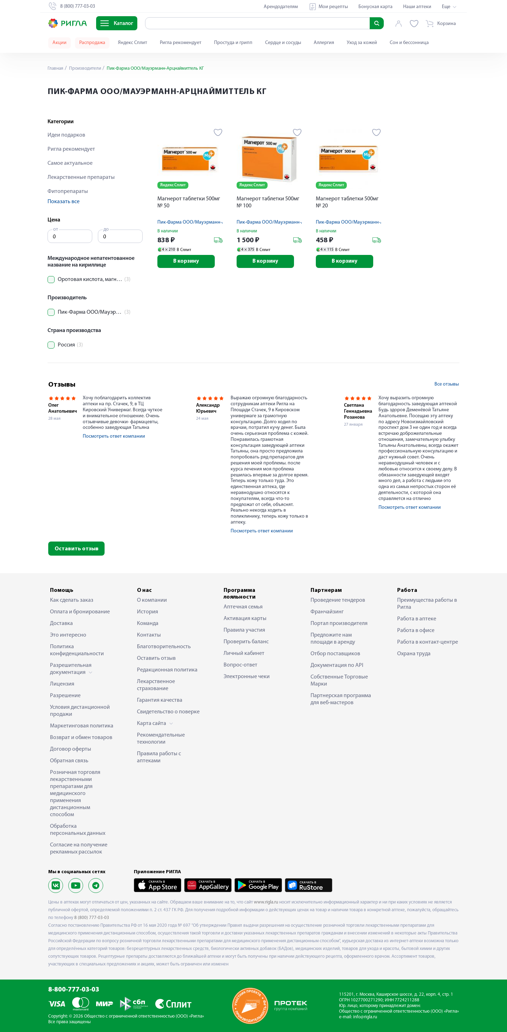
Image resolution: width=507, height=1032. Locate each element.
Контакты (149, 635)
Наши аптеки (417, 7)
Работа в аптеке (416, 619)
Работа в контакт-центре (427, 642)
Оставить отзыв (77, 549)
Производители (86, 68)
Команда (147, 623)
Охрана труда (414, 654)
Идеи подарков (66, 135)
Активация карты (245, 618)
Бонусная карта (375, 7)
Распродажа (92, 42)
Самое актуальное (70, 163)
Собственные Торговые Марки (339, 680)
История (147, 612)
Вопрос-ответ (240, 665)
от (55, 229)
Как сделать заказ (71, 600)
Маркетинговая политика (81, 726)
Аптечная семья (243, 607)
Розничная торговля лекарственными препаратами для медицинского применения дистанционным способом (75, 794)
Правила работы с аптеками (159, 757)
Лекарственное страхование (156, 685)
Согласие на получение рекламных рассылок (78, 848)
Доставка (61, 623)
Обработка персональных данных (77, 830)
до (106, 229)
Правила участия (244, 630)
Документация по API (337, 665)
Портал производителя (339, 623)
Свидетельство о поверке (168, 712)
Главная (56, 68)
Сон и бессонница (409, 42)
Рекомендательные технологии (161, 738)
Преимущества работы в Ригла (427, 604)
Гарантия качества (159, 700)
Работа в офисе (415, 630)
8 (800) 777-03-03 (91, 917)
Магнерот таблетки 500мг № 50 (188, 202)
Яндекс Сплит (132, 42)
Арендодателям (281, 7)
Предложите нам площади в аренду (333, 638)
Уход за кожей (362, 42)
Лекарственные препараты (81, 177)
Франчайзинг (327, 612)
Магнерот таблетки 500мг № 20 (347, 202)
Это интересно (68, 635)
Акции (59, 42)
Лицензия (62, 684)
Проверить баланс (246, 642)
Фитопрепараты (68, 191)
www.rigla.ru (266, 902)
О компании (152, 600)
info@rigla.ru (365, 1017)
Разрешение (65, 696)
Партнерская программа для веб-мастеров (341, 699)
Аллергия (324, 42)
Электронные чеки (247, 677)
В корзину (190, 262)
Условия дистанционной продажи (80, 711)
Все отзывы (446, 384)
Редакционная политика (167, 670)
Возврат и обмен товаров (81, 737)
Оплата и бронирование (80, 612)
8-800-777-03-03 (73, 990)
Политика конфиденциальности (77, 650)
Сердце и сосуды (283, 42)
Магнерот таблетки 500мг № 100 (268, 202)
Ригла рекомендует (180, 42)
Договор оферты (70, 749)
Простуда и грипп (233, 42)
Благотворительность (164, 647)
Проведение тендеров (338, 600)
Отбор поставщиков (335, 654)
